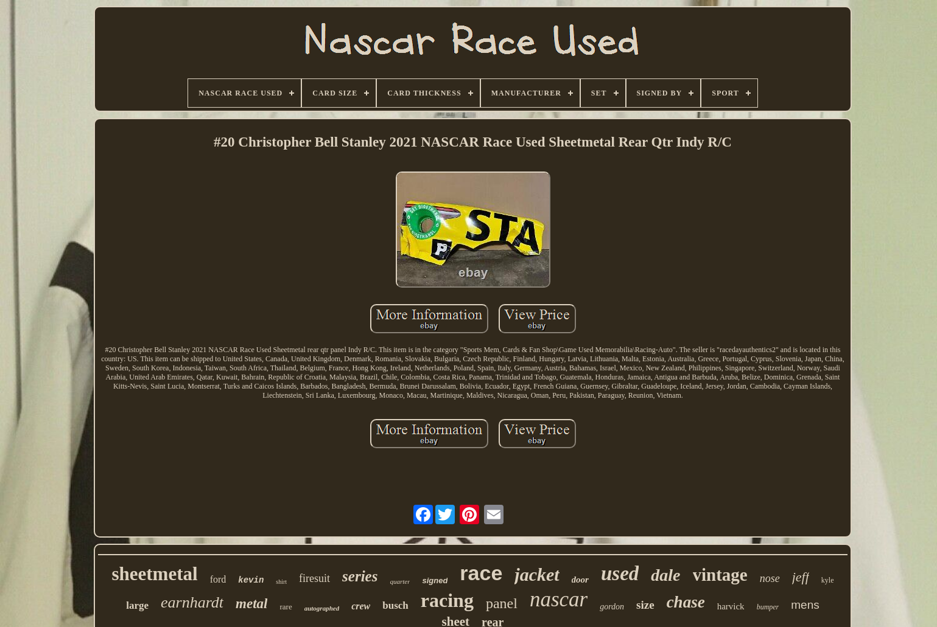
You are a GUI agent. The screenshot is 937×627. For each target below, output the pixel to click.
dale (665, 575)
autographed (321, 608)
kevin (251, 580)
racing (447, 600)
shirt (281, 581)
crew (360, 606)
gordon (612, 606)
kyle (827, 580)
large (137, 605)
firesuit (314, 578)
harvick (731, 606)
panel (502, 603)
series (359, 576)
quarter (400, 581)
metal (251, 603)
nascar (559, 599)
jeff (800, 576)
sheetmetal (154, 573)
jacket (536, 574)
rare (285, 606)
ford (218, 579)
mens (805, 604)
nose (770, 578)
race (481, 572)
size (645, 604)
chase (686, 602)
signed (434, 580)
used (620, 573)
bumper (768, 607)
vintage (720, 574)
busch (395, 605)
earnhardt (192, 602)
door (580, 579)
